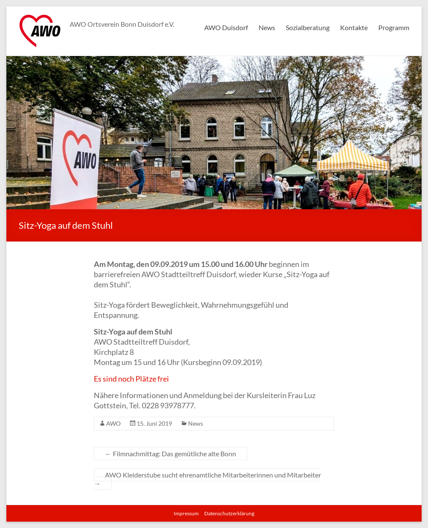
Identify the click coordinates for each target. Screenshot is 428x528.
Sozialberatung (307, 27)
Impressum (186, 513)
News (267, 27)
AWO (113, 423)
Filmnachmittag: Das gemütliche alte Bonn (170, 453)
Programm (393, 27)
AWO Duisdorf (226, 27)
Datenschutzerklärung (229, 513)
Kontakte (354, 27)
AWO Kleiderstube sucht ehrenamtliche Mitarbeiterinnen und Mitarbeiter (207, 479)
